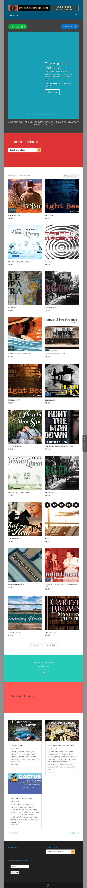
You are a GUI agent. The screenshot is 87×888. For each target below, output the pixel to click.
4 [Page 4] (39, 641)
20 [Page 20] (47, 641)
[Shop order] (71, 172)
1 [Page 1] (32, 641)
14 (52, 110)
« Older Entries (13, 829)
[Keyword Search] (22, 146)
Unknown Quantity (17, 742)
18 (59, 110)
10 (44, 110)
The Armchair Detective (57, 61)
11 (46, 110)
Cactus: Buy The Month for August (22, 794)
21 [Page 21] (51, 641)
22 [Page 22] (54, 641)
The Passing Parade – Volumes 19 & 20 (61, 742)
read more (14, 760)
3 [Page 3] (37, 641)
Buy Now (52, 88)
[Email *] (20, 862)
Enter (43, 668)
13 (50, 110)
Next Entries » (74, 829)
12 (48, 110)
